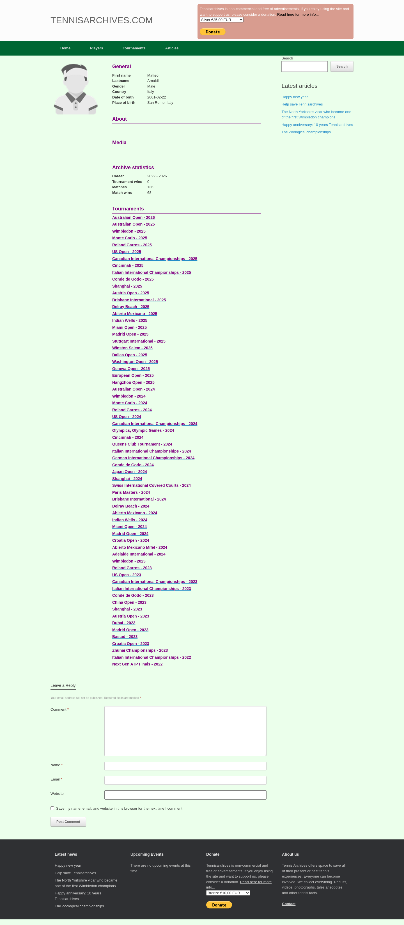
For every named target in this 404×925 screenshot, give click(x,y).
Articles (172, 48)
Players (96, 48)
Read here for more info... (298, 14)
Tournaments (134, 48)
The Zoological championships (306, 132)
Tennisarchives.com (101, 20)
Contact (288, 904)
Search (287, 58)
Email (56, 779)
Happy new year (294, 97)
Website (57, 793)
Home (65, 48)
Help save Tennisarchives (302, 104)
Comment (59, 709)
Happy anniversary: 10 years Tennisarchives (317, 125)
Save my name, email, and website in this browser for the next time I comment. (119, 808)
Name (56, 765)
